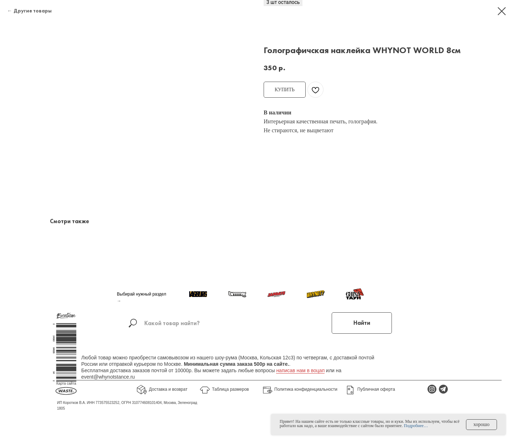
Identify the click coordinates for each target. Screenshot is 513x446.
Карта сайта (66, 383)
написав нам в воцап (300, 370)
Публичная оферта (376, 389)
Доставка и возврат (168, 389)
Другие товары (33, 10)
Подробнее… (416, 425)
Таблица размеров (230, 389)
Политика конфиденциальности (305, 389)
